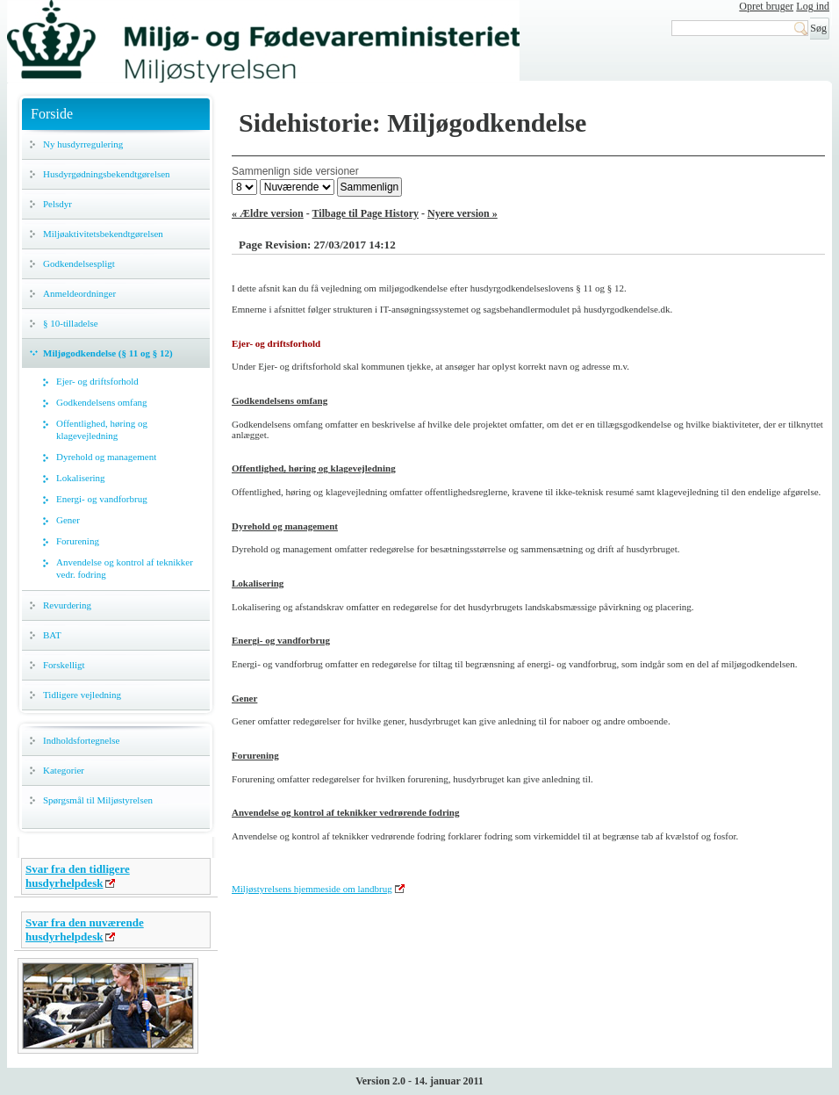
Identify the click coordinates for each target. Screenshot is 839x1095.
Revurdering (67, 605)
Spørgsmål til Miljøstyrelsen (98, 800)
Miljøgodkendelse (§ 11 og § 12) (108, 353)
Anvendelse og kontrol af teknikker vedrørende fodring (346, 812)
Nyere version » (462, 213)
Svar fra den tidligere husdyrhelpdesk (77, 876)
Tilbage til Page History (365, 213)
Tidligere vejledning (82, 694)
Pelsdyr (57, 203)
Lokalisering (80, 477)
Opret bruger (766, 6)
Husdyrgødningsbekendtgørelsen (106, 174)
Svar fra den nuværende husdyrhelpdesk (84, 929)
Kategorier (63, 770)
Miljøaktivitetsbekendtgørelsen (103, 233)
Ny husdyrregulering (83, 144)
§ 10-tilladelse (70, 323)
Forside (52, 113)
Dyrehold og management (106, 456)
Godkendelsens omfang (101, 402)
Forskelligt (64, 664)
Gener (68, 520)
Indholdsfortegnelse (81, 740)
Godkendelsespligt (79, 263)
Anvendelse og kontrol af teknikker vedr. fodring (124, 568)
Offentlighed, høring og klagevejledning (101, 429)
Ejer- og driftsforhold (97, 381)
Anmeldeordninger (79, 293)
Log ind (812, 6)
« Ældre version (268, 213)
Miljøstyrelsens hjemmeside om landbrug (312, 888)
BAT (52, 635)
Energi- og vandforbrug (101, 498)
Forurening (77, 541)
